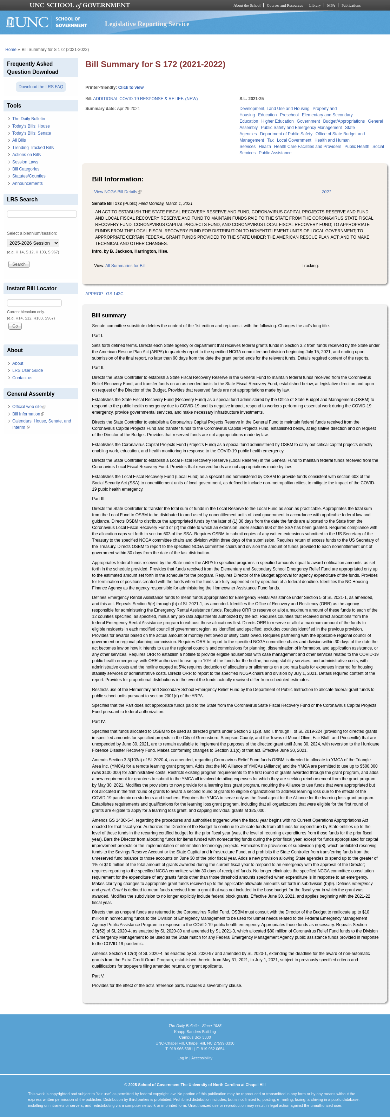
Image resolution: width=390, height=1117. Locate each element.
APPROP (94, 293)
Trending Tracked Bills (33, 147)
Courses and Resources (285, 5)
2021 (326, 191)
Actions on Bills (26, 154)
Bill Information (28, 414)
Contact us (22, 377)
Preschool (289, 114)
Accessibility (201, 1058)
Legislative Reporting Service (147, 23)
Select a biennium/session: (32, 233)
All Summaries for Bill (125, 265)
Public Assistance (275, 152)
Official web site (29, 406)
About (17, 363)
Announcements (27, 183)
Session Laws (25, 162)
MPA (331, 5)
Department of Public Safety (286, 133)
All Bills (19, 140)
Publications (351, 5)
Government (308, 121)
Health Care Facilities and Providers (307, 146)
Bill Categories (25, 169)
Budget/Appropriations (344, 121)
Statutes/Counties (29, 176)
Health (265, 146)
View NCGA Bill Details (117, 191)
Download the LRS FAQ (41, 86)
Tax (270, 140)
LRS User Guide (27, 370)
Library (315, 5)
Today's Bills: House (31, 126)
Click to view (131, 87)
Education (267, 114)
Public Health (356, 146)
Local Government (294, 140)
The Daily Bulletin (28, 118)
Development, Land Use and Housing (274, 108)
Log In (183, 1058)
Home (10, 49)
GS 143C (114, 293)
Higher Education (278, 121)
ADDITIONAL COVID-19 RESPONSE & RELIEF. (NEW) (145, 98)
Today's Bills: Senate (31, 133)
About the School (246, 5)
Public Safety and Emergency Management (301, 127)
